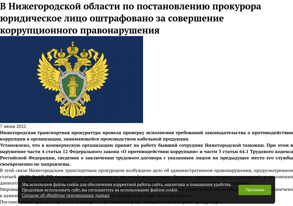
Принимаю (255, 190)
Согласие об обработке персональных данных (66, 195)
